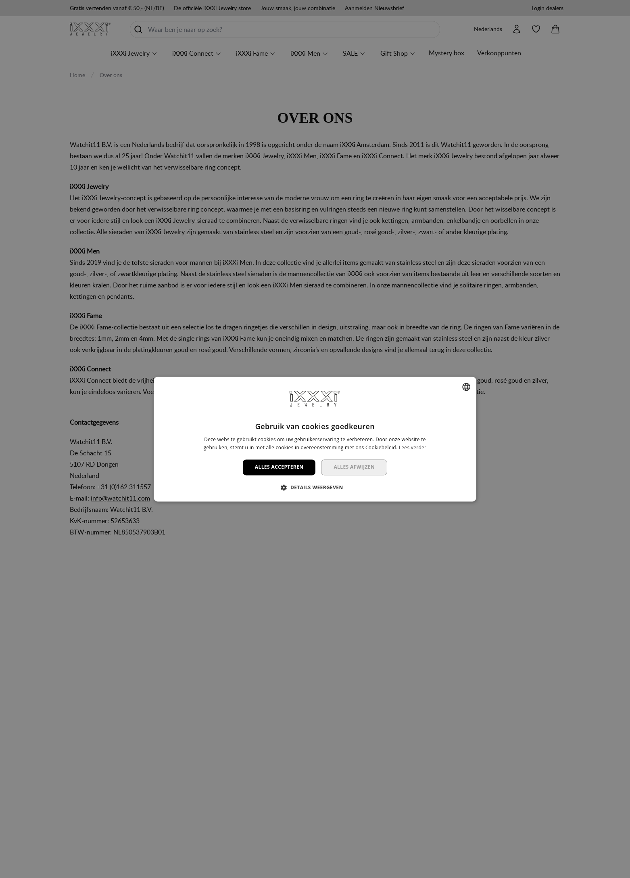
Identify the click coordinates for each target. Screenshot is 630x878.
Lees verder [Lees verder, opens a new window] (413, 447)
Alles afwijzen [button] (354, 467)
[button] (315, 487)
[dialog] (315, 439)
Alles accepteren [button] (279, 467)
